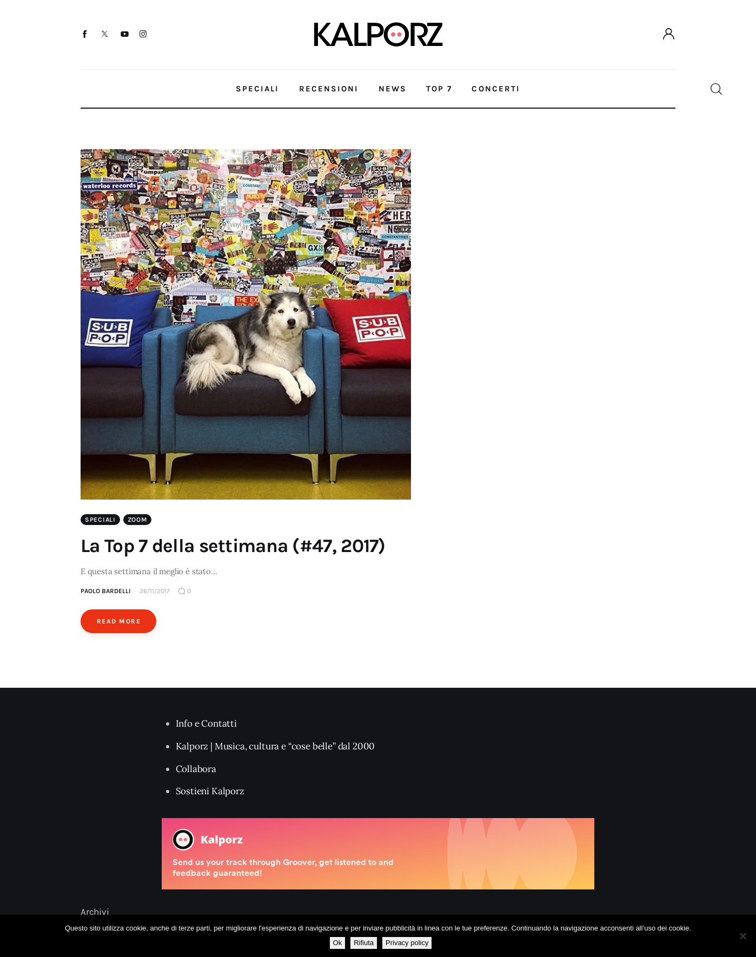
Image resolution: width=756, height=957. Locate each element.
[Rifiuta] (742, 936)
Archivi (95, 911)
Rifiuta (364, 943)
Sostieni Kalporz (210, 791)
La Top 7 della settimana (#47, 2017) (233, 546)
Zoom (137, 519)
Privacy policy (407, 943)
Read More (119, 621)
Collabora (196, 769)
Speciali (100, 519)
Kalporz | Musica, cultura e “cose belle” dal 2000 (275, 746)
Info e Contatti (206, 723)
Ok (337, 943)
